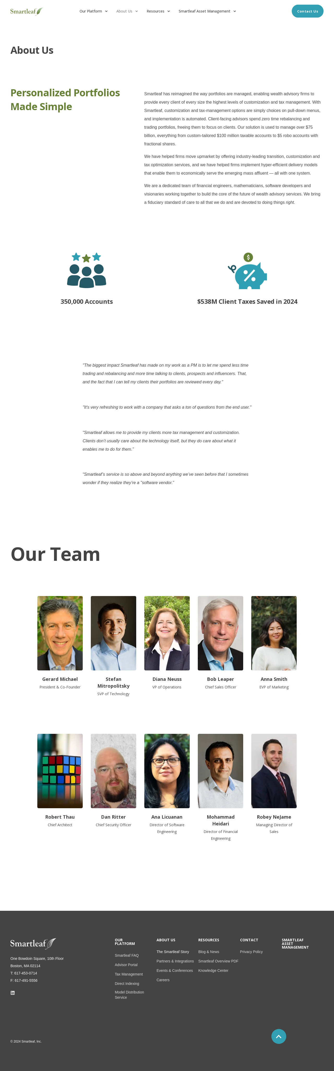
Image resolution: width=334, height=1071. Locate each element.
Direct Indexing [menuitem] (127, 983)
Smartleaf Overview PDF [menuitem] (218, 961)
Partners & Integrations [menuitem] (175, 961)
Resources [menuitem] (208, 940)
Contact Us (307, 11)
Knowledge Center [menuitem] (213, 970)
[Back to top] (278, 1036)
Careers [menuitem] (163, 980)
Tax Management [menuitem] (129, 974)
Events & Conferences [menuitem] (175, 970)
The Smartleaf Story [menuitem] (173, 952)
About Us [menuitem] (166, 940)
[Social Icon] (12, 993)
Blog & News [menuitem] (208, 952)
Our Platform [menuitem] (125, 942)
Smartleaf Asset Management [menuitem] (295, 944)
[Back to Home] (26, 15)
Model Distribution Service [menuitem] (129, 994)
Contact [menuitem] (249, 940)
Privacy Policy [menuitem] (251, 952)
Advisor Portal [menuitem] (126, 965)
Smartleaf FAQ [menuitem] (127, 955)
